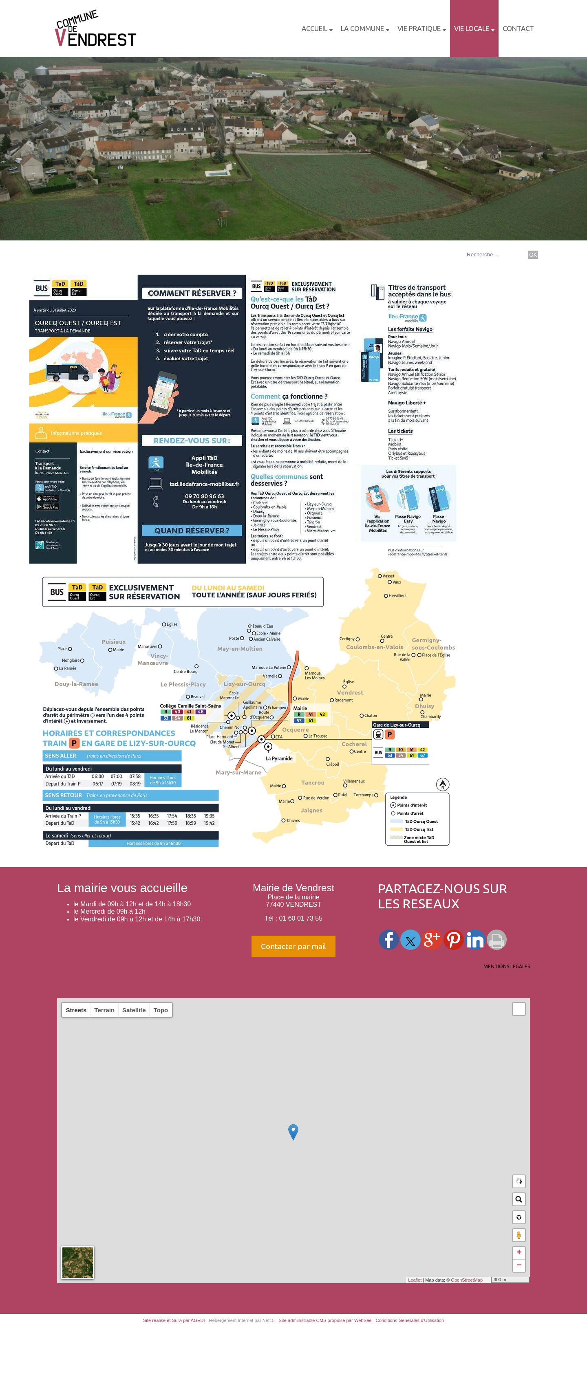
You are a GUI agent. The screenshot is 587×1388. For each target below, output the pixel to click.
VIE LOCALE (471, 28)
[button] (519, 1009)
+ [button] (519, 1253)
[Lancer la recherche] (533, 255)
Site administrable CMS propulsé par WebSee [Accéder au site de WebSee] (325, 1320)
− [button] (519, 1266)
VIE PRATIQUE (419, 28)
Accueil (314, 28)
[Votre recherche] (495, 254)
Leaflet (414, 1280)
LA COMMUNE (362, 28)
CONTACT (518, 28)
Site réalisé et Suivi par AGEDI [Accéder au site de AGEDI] (174, 1320)
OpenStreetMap (467, 1280)
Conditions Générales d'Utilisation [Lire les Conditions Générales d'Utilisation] (410, 1320)
